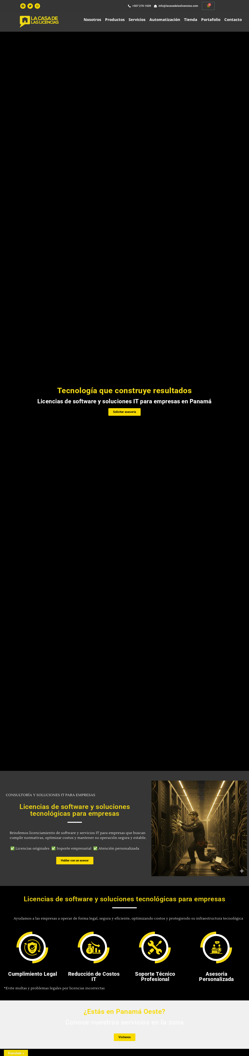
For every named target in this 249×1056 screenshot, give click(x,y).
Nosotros (92, 19)
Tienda (190, 19)
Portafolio (210, 19)
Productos (115, 19)
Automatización (164, 19)
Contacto (233, 19)
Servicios (137, 19)
